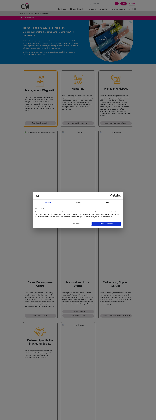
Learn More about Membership (39, 233)
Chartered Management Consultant (118, 394)
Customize (78, 224)
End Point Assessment (114, 389)
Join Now (60, 341)
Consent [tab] (48, 202)
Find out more (29, 369)
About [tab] (108, 202)
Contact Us (77, 386)
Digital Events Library (77, 181)
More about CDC (39, 181)
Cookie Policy (110, 415)
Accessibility (128, 415)
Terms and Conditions (85, 415)
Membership (29, 13)
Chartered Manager (113, 391)
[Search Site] (102, 3)
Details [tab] (78, 202)
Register (132, 3)
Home (21, 13)
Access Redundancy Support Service (115, 181)
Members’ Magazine (113, 399)
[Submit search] (116, 3)
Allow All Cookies (106, 224)
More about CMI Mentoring (77, 123)
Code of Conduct (98, 415)
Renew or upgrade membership (79, 341)
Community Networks (80, 396)
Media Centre (78, 389)
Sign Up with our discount (39, 237)
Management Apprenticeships (116, 386)
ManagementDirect (113, 396)
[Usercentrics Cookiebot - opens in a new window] (112, 195)
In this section (28, 18)
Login (123, 3)
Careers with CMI (79, 399)
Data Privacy (119, 415)
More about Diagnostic (39, 123)
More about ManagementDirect (115, 123)
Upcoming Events (77, 177)
